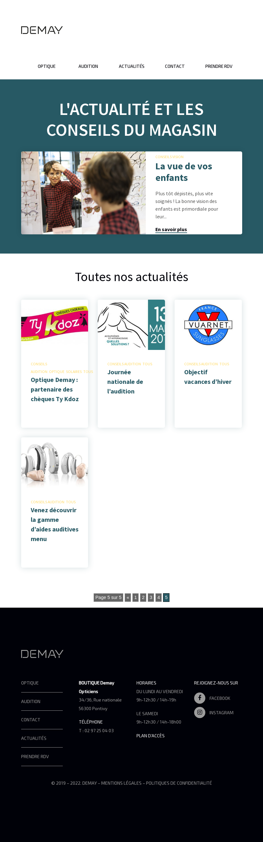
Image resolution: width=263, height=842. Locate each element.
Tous (88, 371)
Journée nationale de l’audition (125, 381)
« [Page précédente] (128, 597)
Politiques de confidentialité (179, 783)
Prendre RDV (219, 66)
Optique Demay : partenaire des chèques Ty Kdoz (55, 389)
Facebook (212, 698)
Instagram (214, 712)
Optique (46, 66)
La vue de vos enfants (183, 171)
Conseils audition (124, 363)
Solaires (74, 371)
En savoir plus (171, 229)
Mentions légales (121, 783)
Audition (88, 66)
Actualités (131, 66)
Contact (175, 66)
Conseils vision (169, 156)
